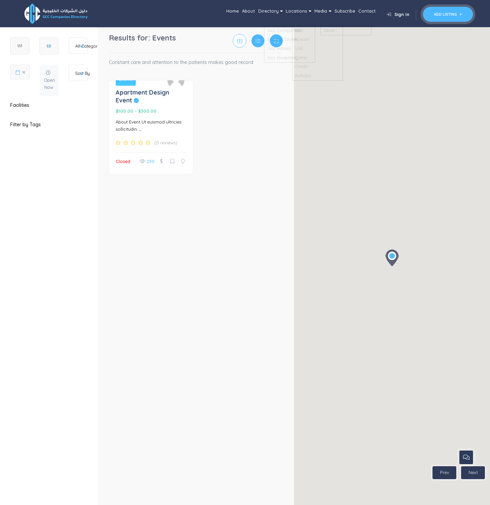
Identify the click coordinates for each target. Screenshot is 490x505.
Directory (234, 13)
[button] (392, 257)
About (205, 13)
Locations (271, 13)
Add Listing (448, 14)
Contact (363, 13)
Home (182, 13)
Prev (444, 472)
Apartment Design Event (142, 96)
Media (304, 13)
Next (473, 472)
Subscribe (334, 13)
